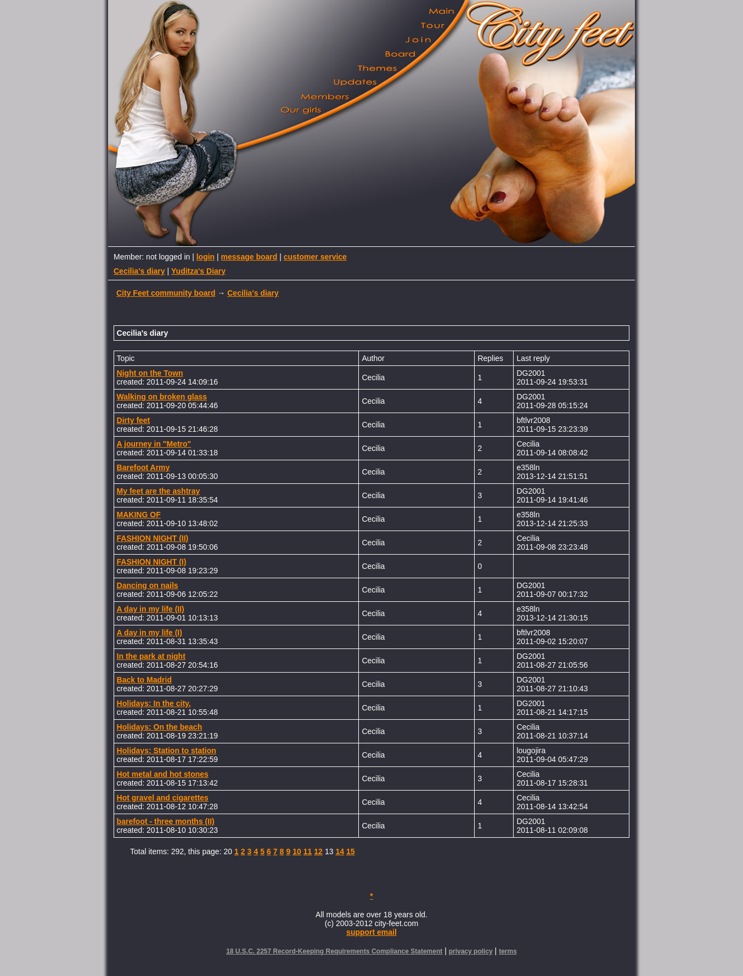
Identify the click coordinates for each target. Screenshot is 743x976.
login (205, 256)
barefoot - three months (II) (166, 821)
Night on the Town (150, 373)
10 (296, 851)
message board (249, 256)
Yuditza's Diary (198, 271)
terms (508, 951)
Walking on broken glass (162, 396)
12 (318, 851)
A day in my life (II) (150, 609)
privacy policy (471, 951)
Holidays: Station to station (166, 750)
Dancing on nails (147, 585)
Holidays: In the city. (154, 703)
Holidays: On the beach (159, 727)
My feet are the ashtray (158, 491)
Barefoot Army (143, 467)
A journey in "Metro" (154, 443)
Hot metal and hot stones (163, 774)
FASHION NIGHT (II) (153, 538)
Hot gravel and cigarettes (163, 797)
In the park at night (151, 656)
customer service (315, 256)
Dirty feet (133, 420)
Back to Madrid (144, 679)
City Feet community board (165, 293)
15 (350, 851)
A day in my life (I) (149, 632)
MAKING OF (139, 514)
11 (307, 851)
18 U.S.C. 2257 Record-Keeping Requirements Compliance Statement (334, 951)
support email (371, 932)
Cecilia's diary (139, 271)
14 (339, 851)
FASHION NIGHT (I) (152, 561)
